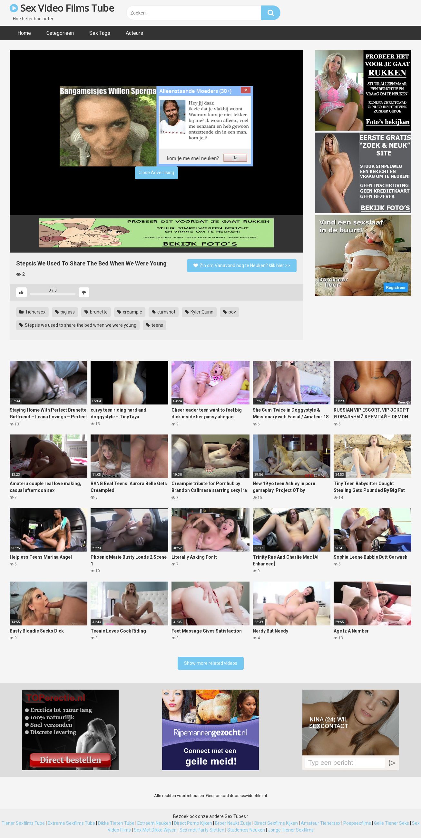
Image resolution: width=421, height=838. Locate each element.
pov (229, 311)
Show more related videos (210, 663)
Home (24, 33)
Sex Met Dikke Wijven (155, 830)
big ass (65, 311)
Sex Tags (99, 33)
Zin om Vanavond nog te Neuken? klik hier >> (241, 265)
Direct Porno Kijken (193, 823)
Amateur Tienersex (320, 823)
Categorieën (60, 33)
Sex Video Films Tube (62, 8)
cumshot (163, 311)
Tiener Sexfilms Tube (23, 823)
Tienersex (32, 311)
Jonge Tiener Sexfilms (291, 830)
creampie (129, 311)
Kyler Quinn (199, 311)
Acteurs (134, 33)
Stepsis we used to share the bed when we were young (77, 325)
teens (154, 325)
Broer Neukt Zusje (233, 823)
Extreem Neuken (154, 823)
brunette (96, 311)
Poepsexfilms (357, 823)
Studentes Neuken (246, 830)
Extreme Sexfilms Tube (71, 823)
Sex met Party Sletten (202, 830)
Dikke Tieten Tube (116, 823)
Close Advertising (156, 172)
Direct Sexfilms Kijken (276, 823)
